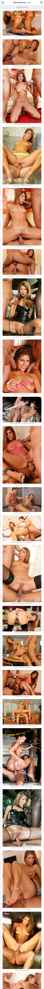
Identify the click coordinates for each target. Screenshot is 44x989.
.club (22, 2)
